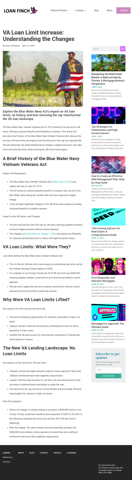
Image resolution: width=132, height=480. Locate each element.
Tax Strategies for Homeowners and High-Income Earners (104, 130)
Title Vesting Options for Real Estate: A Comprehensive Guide (105, 231)
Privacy (57, 453)
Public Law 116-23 (62, 181)
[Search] (122, 48)
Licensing (71, 453)
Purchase (6, 462)
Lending (80, 10)
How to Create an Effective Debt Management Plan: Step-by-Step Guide (108, 179)
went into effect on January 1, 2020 (39, 233)
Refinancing (7, 457)
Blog (96, 10)
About (109, 10)
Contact (124, 10)
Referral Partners (59, 10)
